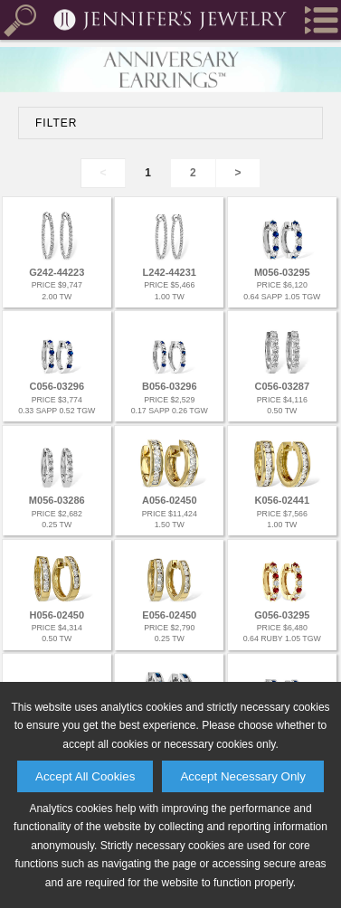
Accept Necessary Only (243, 776)
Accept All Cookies (85, 776)
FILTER (56, 123)
